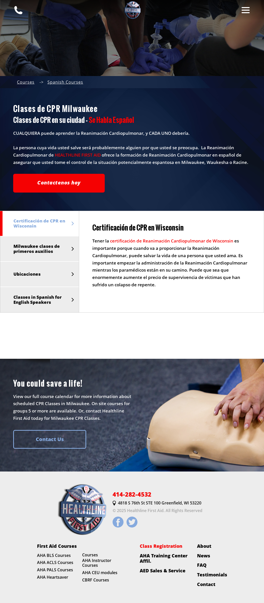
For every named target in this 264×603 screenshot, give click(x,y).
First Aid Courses (57, 546)
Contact (206, 584)
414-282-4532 (132, 494)
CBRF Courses (95, 580)
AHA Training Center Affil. (163, 558)
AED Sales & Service (162, 571)
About (204, 546)
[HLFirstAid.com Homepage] (132, 10)
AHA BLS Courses (54, 555)
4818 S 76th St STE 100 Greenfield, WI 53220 (157, 503)
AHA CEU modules (99, 573)
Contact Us (50, 439)
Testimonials (212, 575)
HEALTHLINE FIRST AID (78, 155)
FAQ (201, 565)
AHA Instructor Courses (96, 563)
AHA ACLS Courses (55, 563)
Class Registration (161, 546)
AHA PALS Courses (55, 570)
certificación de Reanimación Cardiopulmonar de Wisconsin (171, 241)
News (203, 556)
